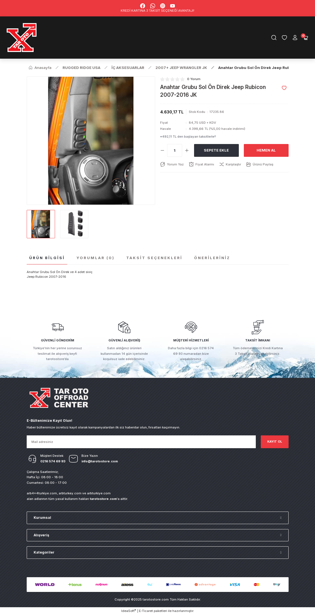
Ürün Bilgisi (47, 258)
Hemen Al (266, 150)
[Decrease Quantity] (162, 150)
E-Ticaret (146, 611)
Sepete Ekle (216, 150)
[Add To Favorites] (284, 87)
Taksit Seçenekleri (154, 258)
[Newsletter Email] (141, 441)
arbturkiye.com (99, 493)
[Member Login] (295, 37)
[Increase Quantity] (187, 150)
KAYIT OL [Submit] (274, 441)
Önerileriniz (212, 258)
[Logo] (22, 37)
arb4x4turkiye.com (42, 493)
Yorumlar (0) (95, 258)
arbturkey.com (70, 493)
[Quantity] (174, 150)
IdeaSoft (128, 611)
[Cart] (305, 37)
